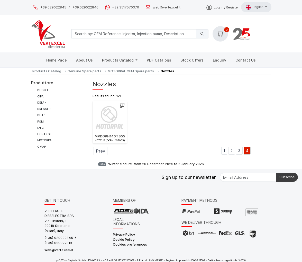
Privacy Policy (124, 234)
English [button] (255, 7)
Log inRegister (222, 7)
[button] (220, 34)
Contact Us (245, 60)
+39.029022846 (85, 7)
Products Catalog (118, 60)
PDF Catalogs (159, 60)
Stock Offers (192, 60)
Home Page (56, 60)
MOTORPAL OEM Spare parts (131, 71)
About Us (84, 60)
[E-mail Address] (248, 177)
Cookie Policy (123, 239)
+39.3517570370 (125, 7)
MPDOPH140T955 (110, 136)
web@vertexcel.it (166, 7)
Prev (100, 151)
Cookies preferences (130, 244)
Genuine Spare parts (84, 71)
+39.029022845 (53, 7)
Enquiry (219, 60)
